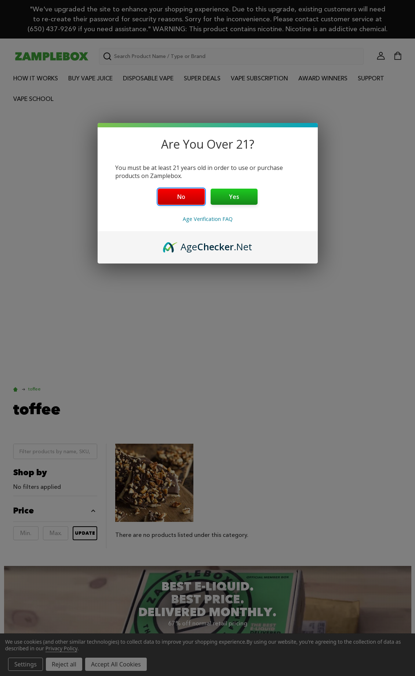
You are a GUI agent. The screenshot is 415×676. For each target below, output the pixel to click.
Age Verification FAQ (208, 218)
